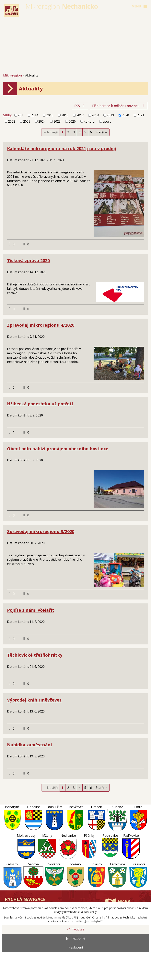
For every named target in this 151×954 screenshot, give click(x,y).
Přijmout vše (75, 929)
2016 (64, 115)
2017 (80, 115)
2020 (125, 115)
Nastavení (75, 947)
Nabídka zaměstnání (29, 744)
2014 (34, 115)
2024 (41, 121)
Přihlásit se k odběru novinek (119, 105)
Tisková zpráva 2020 (28, 260)
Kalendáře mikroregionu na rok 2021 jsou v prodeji (61, 148)
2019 (110, 115)
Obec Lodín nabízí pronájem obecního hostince (57, 448)
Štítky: (7, 115)
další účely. (90, 912)
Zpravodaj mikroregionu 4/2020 (40, 325)
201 (20, 115)
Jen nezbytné (75, 938)
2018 (95, 115)
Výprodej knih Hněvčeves (34, 700)
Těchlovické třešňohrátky (34, 655)
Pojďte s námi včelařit (30, 610)
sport (107, 121)
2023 (26, 121)
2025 (57, 121)
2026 (72, 121)
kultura (89, 121)
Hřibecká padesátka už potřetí (40, 403)
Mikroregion (12, 75)
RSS (80, 105)
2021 (140, 115)
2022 (11, 121)
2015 (49, 115)
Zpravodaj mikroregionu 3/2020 (40, 531)
